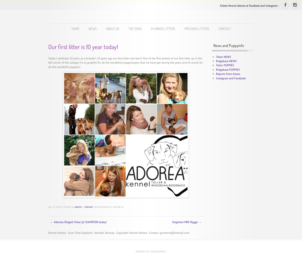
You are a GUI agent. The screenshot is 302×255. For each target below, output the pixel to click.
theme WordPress (151, 251)
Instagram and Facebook (231, 78)
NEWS (92, 28)
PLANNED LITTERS (163, 28)
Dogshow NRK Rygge (186, 222)
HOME (75, 28)
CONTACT (225, 28)
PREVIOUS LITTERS (196, 28)
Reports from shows (228, 74)
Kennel (89, 206)
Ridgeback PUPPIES (228, 70)
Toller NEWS (223, 57)
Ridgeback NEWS (226, 61)
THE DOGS (135, 28)
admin (78, 206)
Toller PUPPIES (225, 65)
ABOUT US (112, 28)
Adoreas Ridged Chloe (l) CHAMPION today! (78, 222)
